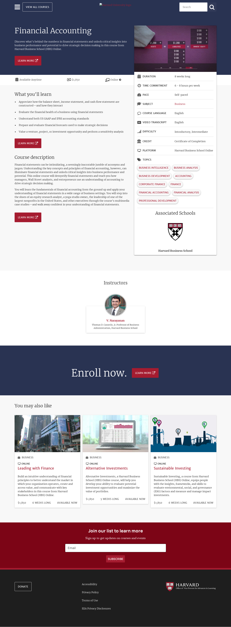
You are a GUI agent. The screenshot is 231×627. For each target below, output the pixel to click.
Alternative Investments (107, 468)
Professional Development (157, 200)
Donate (23, 586)
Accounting (183, 176)
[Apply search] (211, 7)
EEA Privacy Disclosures (96, 608)
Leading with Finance (36, 468)
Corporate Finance (152, 184)
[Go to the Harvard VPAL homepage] (191, 586)
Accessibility (89, 584)
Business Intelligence (154, 167)
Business (180, 103)
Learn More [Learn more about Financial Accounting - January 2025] (26, 60)
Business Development (154, 176)
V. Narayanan (115, 303)
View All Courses (37, 7)
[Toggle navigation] (17, 7)
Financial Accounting (154, 192)
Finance (176, 184)
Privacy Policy (90, 592)
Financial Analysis (186, 192)
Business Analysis (186, 167)
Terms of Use (90, 600)
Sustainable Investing (172, 468)
